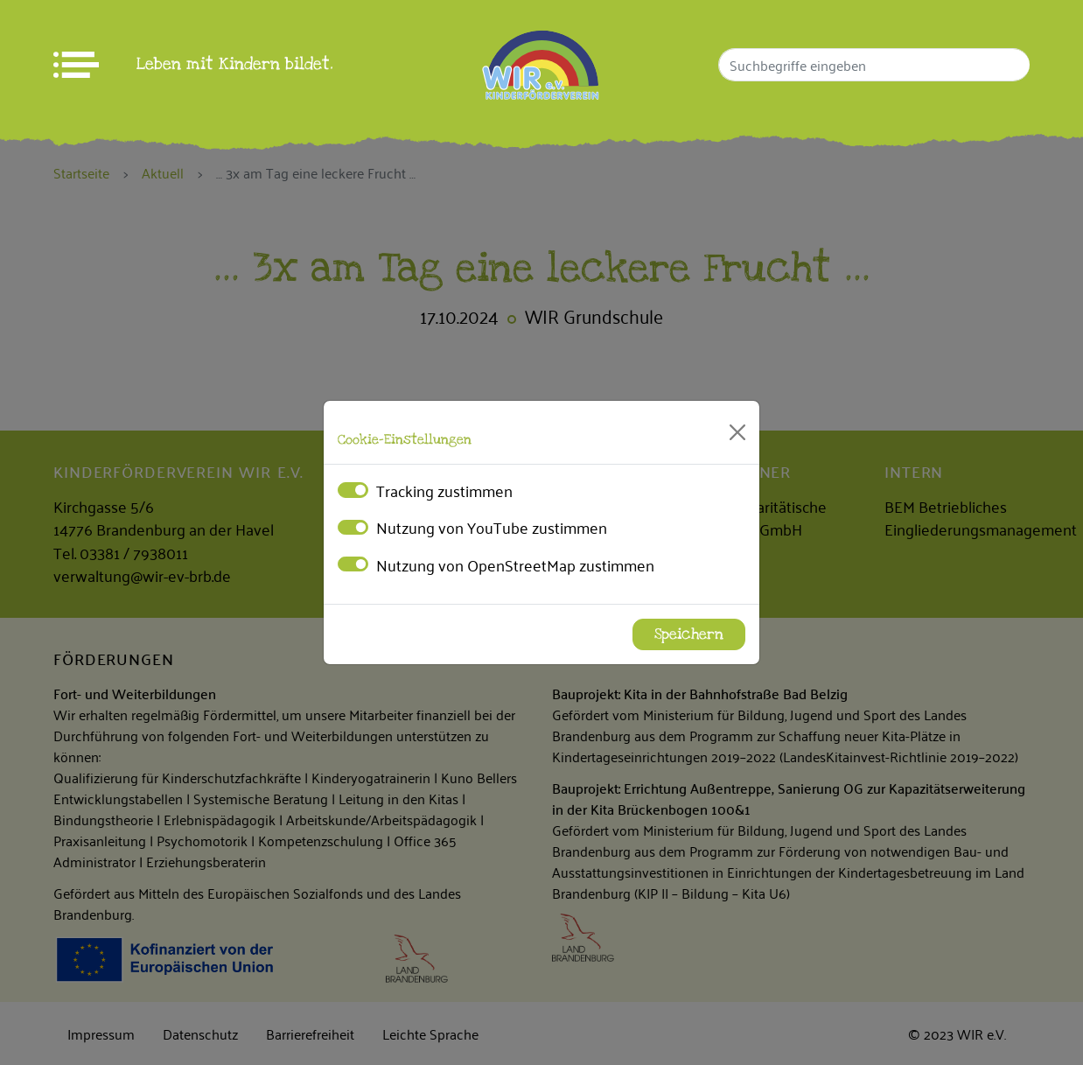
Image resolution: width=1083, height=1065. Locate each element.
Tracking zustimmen (444, 490)
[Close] (737, 432)
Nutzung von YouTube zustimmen (491, 526)
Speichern (688, 634)
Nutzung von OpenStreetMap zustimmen (515, 564)
